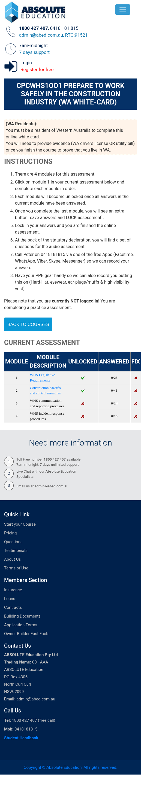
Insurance (13, 589)
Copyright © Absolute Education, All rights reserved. (70, 767)
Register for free (37, 69)
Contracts (13, 607)
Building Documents (22, 616)
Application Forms (20, 624)
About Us (12, 559)
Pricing (10, 533)
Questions (13, 541)
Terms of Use (16, 568)
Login (26, 62)
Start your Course (20, 524)
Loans (9, 598)
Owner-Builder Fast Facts (26, 633)
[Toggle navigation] (122, 9)
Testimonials (16, 550)
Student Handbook (21, 737)
